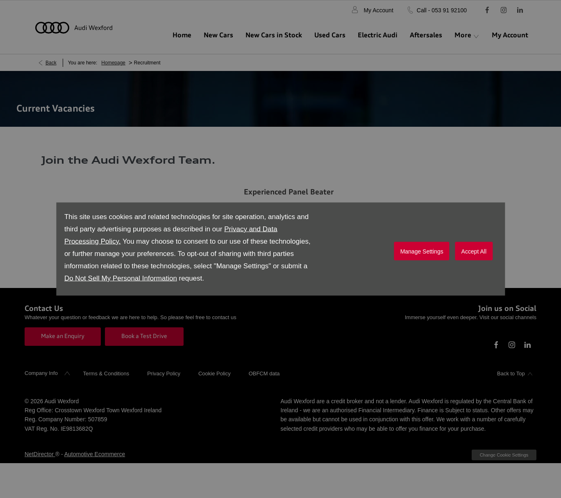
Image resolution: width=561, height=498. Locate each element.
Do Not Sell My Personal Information (120, 278)
